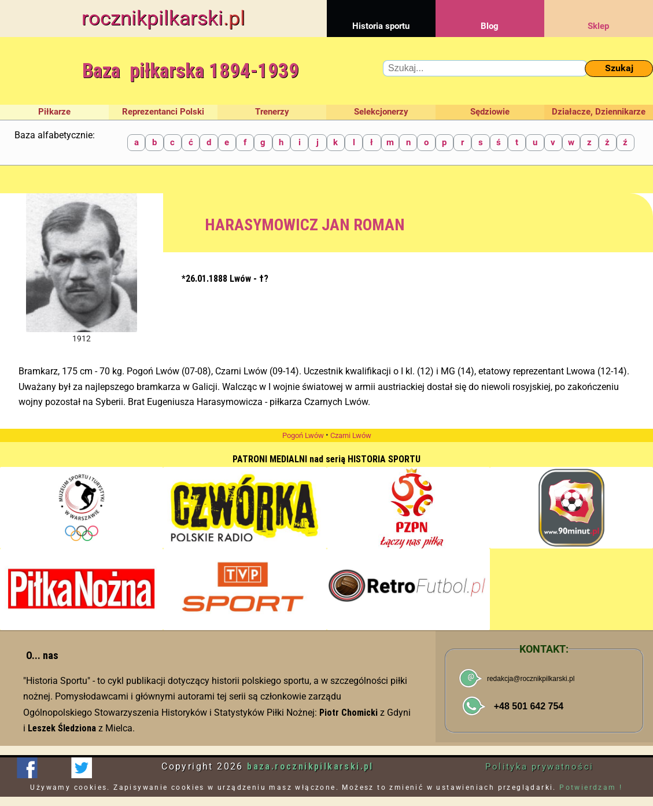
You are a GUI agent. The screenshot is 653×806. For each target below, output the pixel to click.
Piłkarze (54, 111)
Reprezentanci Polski (163, 111)
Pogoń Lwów (303, 435)
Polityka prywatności (539, 766)
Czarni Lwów (350, 435)
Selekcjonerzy (381, 111)
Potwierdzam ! (590, 787)
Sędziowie (490, 111)
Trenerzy (272, 111)
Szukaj (619, 67)
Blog (490, 15)
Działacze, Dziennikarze (598, 111)
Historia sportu (381, 15)
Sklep (598, 15)
